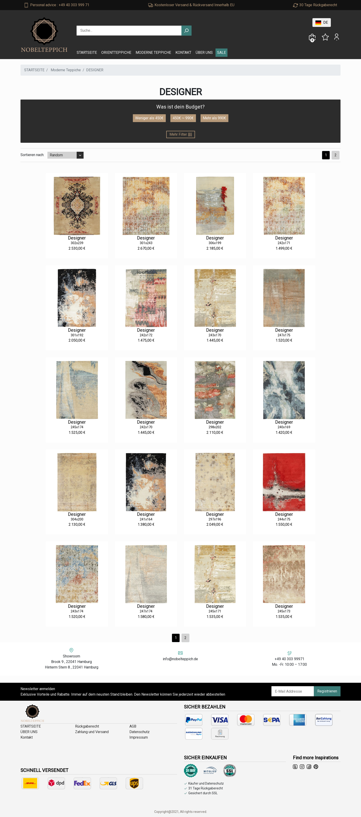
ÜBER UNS (204, 52)
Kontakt (26, 737)
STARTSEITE (87, 52)
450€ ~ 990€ (183, 118)
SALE (221, 52)
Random (56, 155)
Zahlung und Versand (92, 732)
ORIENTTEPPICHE (116, 52)
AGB (132, 726)
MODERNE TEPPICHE (153, 52)
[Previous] (336, 155)
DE (321, 22)
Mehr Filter (180, 134)
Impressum (138, 737)
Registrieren (327, 691)
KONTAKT (183, 52)
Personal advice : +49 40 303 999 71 (59, 5)
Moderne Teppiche (66, 70)
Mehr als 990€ (214, 118)
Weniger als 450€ (149, 118)
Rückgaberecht (87, 726)
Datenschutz (139, 732)
